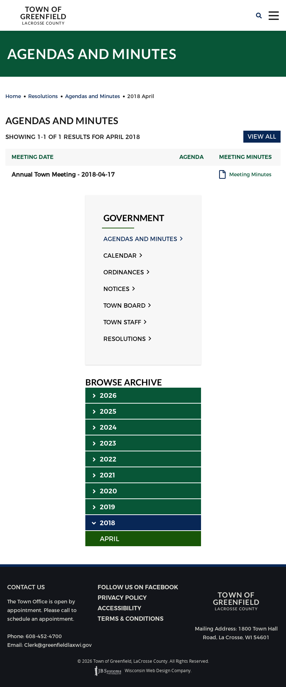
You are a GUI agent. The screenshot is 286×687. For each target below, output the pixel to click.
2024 (105, 427)
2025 (105, 411)
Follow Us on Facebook (138, 587)
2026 (105, 395)
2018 (104, 522)
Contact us (26, 587)
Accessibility (119, 608)
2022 (105, 459)
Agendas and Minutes (140, 239)
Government (133, 218)
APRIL (109, 539)
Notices (116, 289)
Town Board (124, 305)
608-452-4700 (44, 636)
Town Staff (122, 322)
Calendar (120, 255)
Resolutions (124, 339)
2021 (104, 474)
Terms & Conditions (130, 618)
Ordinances (123, 272)
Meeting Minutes (250, 175)
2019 (104, 506)
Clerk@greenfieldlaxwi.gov (57, 645)
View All (262, 136)
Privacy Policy (122, 597)
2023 (104, 443)
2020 (105, 490)
